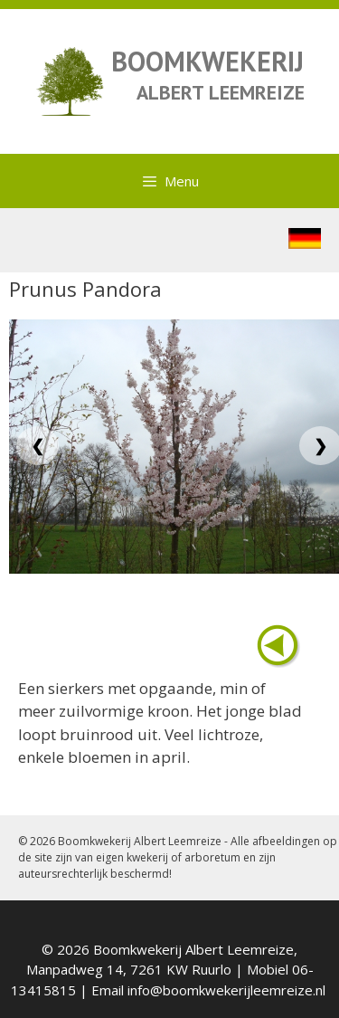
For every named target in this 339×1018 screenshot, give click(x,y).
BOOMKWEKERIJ (207, 61)
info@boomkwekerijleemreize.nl (226, 990)
